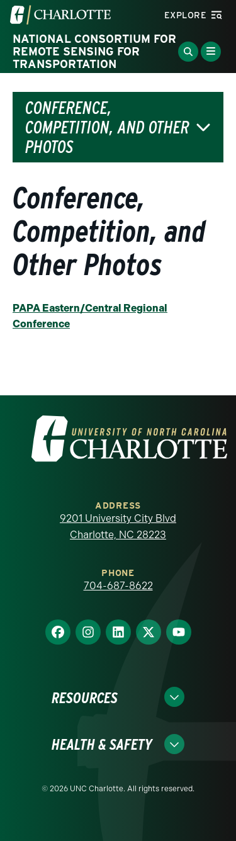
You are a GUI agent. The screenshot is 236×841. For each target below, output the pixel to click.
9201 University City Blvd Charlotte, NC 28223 (118, 526)
